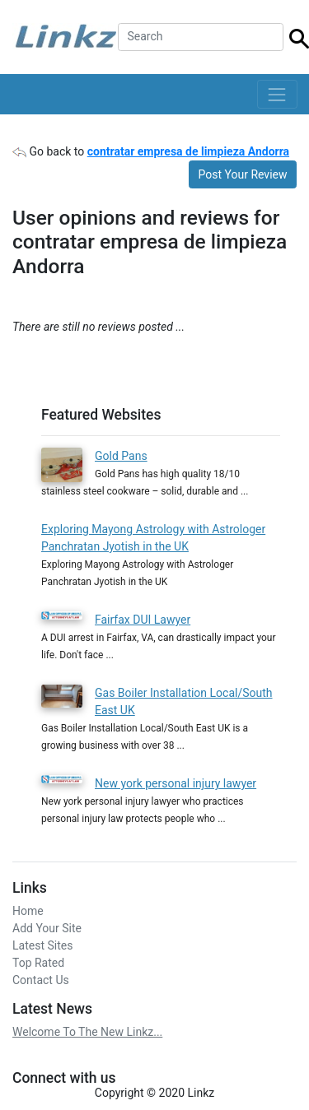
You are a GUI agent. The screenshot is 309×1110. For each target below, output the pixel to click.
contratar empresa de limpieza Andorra (188, 151)
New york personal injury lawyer (175, 783)
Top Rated (38, 962)
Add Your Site (47, 928)
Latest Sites (42, 945)
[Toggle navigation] (277, 94)
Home (28, 910)
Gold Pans (121, 455)
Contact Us (40, 980)
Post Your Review (243, 174)
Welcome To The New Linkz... (87, 1031)
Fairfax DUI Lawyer (142, 619)
